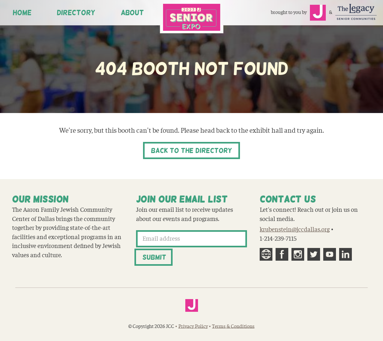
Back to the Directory (191, 150)
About (132, 12)
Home (22, 12)
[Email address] (191, 238)
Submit (154, 257)
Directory (76, 12)
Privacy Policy (193, 326)
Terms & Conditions (233, 326)
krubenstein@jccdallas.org (295, 229)
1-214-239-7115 (278, 239)
